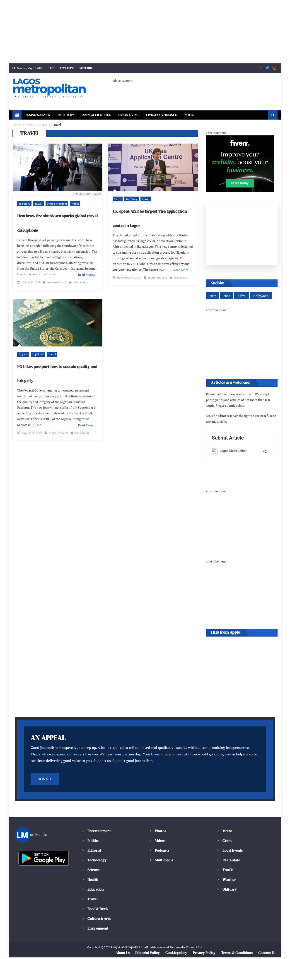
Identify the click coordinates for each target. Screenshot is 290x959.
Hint (226, 296)
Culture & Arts (99, 920)
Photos (160, 832)
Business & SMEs (39, 115)
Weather (229, 881)
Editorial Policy (147, 954)
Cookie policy (176, 954)
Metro (117, 199)
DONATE (45, 780)
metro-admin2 (56, 279)
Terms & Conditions (237, 954)
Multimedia (164, 861)
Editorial (94, 851)
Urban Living (142, 115)
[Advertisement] (136, 31)
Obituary (229, 890)
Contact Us (266, 954)
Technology (96, 861)
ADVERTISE (68, 68)
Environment (97, 929)
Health (92, 881)
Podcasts (162, 851)
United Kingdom (55, 204)
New (212, 296)
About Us (122, 954)
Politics (93, 842)
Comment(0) (27, 285)
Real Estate (231, 861)
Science (93, 871)
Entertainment (99, 832)
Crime (227, 842)
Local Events (232, 851)
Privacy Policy (204, 954)
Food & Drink (98, 910)
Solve (240, 296)
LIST (51, 68)
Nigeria (23, 356)
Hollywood (260, 296)
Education (95, 890)
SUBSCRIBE (89, 68)
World (72, 204)
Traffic (228, 871)
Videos (160, 842)
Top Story (24, 204)
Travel (37, 204)
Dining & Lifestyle (105, 115)
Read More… (87, 275)
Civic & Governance (179, 115)
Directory (71, 115)
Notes (210, 115)
